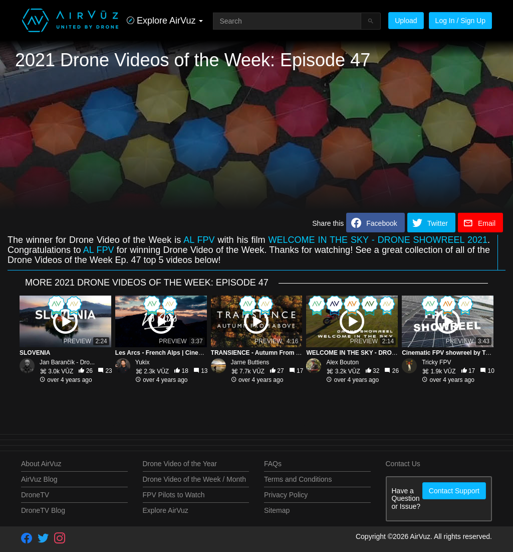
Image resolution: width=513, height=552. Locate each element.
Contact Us (403, 464)
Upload (406, 21)
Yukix (142, 362)
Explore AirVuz (165, 510)
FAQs (273, 464)
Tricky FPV (436, 362)
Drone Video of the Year (180, 464)
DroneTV (35, 495)
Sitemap (277, 510)
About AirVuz (41, 464)
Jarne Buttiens (250, 362)
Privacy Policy (286, 495)
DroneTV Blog (43, 510)
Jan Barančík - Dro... (67, 362)
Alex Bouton (342, 362)
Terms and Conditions (298, 479)
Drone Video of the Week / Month (194, 479)
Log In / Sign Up (460, 21)
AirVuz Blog (39, 479)
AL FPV (198, 240)
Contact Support (454, 491)
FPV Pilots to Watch (174, 495)
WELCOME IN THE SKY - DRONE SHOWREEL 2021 (377, 240)
